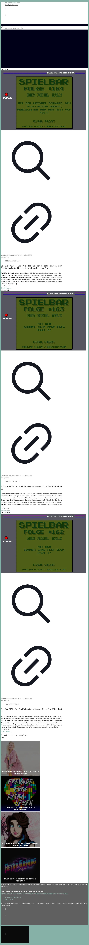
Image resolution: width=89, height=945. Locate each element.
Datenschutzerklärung (13, 897)
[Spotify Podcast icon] (5, 8)
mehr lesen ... (6, 288)
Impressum (9, 899)
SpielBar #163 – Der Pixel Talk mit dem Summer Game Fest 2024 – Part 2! (31, 487)
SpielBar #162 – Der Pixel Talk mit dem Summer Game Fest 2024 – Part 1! (31, 710)
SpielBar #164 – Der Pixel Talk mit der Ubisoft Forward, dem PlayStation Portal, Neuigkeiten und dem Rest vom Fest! (31, 266)
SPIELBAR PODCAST (13, 261)
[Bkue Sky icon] (5, 15)
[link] (22, 28)
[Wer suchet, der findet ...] (13, 28)
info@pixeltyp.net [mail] (11, 5)
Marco (17, 255)
